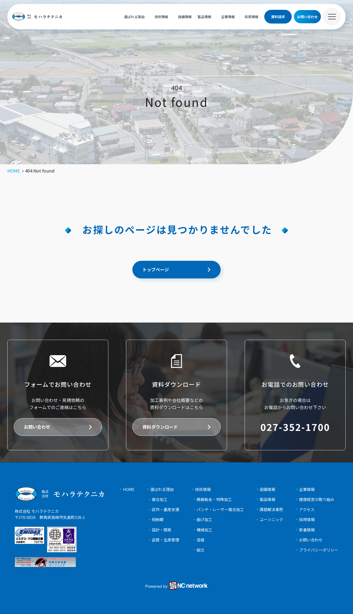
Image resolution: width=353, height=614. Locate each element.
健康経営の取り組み (316, 499)
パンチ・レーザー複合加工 (220, 509)
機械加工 (204, 529)
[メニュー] (332, 16)
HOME (128, 489)
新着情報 (307, 529)
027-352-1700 (295, 427)
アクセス (307, 509)
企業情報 (228, 16)
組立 (200, 550)
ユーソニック (271, 519)
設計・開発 (161, 529)
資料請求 (278, 16)
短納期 (158, 519)
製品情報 (204, 16)
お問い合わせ (37, 427)
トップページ (155, 269)
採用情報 (251, 16)
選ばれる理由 (134, 16)
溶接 (200, 540)
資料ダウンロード (160, 427)
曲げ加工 (204, 519)
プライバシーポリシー (318, 550)
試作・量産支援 (165, 509)
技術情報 (161, 16)
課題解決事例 (271, 509)
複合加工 (159, 499)
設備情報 (185, 16)
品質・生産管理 (165, 540)
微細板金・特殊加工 (214, 499)
